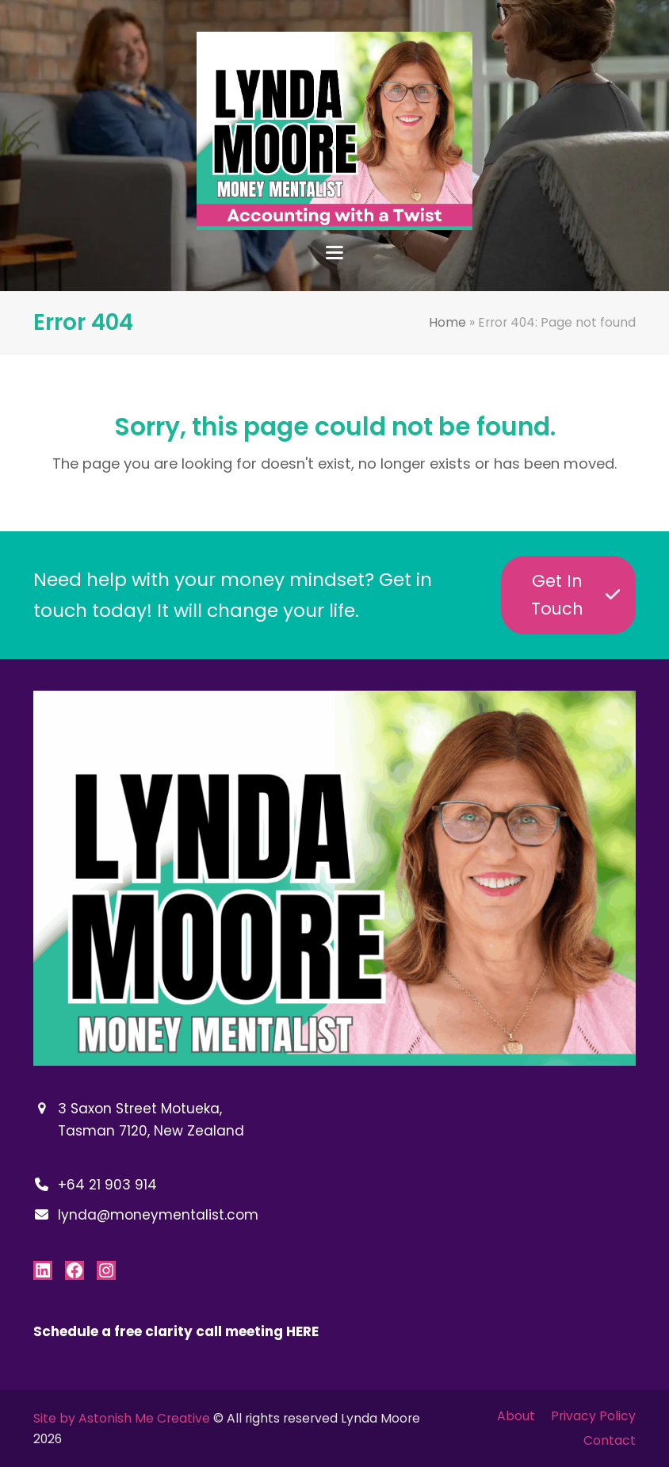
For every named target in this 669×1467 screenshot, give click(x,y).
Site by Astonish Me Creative (121, 1418)
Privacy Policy (593, 1416)
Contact (609, 1440)
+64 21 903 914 (107, 1184)
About (516, 1416)
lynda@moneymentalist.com (158, 1214)
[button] (334, 252)
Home (447, 322)
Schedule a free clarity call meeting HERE (176, 1331)
